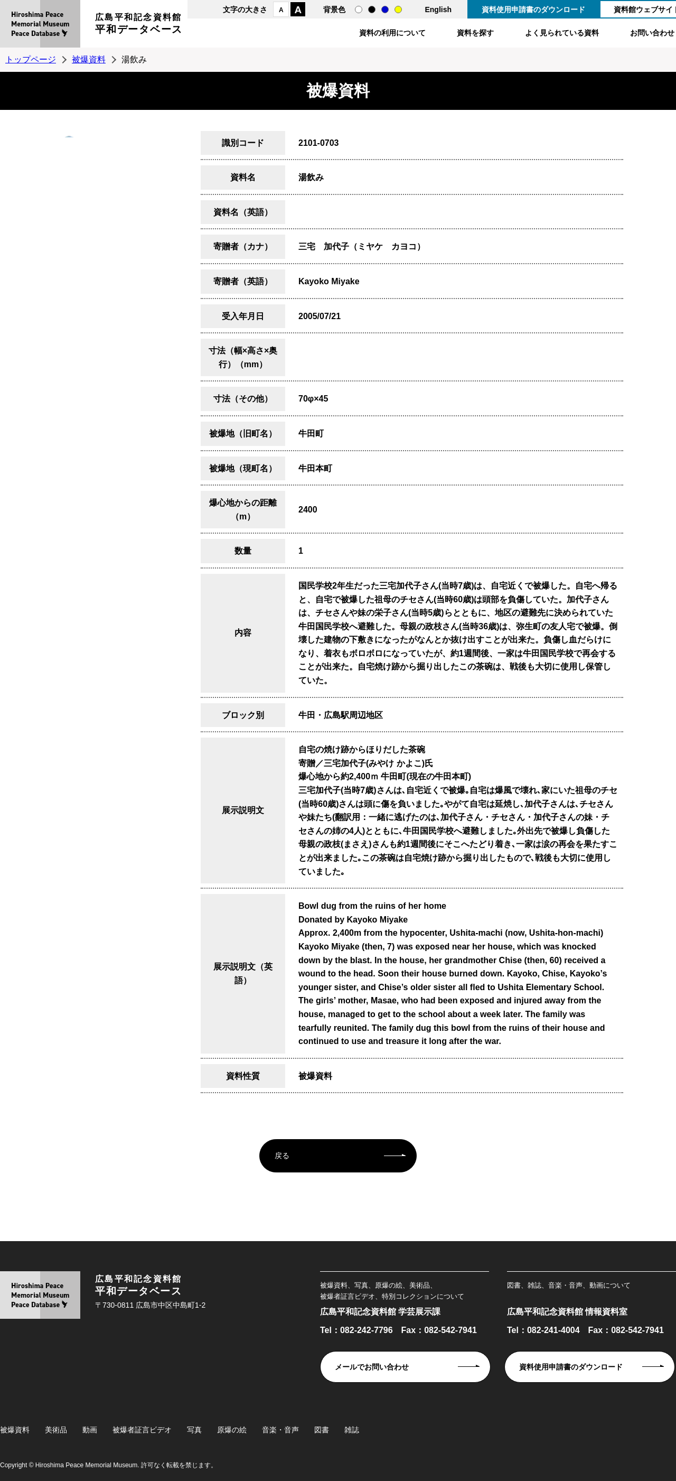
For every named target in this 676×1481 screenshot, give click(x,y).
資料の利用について (392, 33)
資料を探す (475, 33)
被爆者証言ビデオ (142, 1430)
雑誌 (351, 1430)
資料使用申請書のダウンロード (533, 9)
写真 (194, 1430)
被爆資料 (89, 59)
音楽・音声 (280, 1430)
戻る (282, 1155)
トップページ (30, 59)
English (438, 9)
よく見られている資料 (562, 33)
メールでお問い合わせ (372, 1367)
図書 (321, 1430)
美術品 (56, 1430)
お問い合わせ (652, 33)
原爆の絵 (232, 1430)
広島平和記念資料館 (139, 25)
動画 (89, 1430)
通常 (358, 9)
